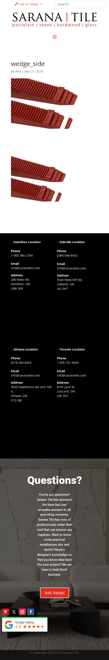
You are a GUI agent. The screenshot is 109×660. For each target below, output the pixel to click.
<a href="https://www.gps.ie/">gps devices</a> (31, 430)
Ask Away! (55, 592)
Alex (18, 71)
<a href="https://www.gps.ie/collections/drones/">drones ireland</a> (77, 318)
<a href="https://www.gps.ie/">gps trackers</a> (31, 318)
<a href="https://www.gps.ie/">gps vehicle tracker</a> (77, 425)
